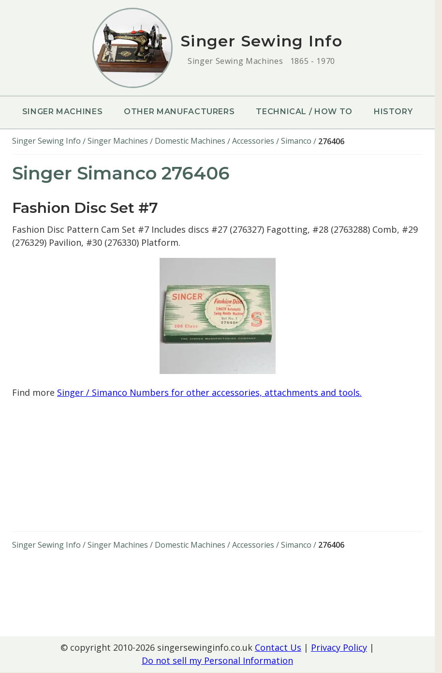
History (393, 111)
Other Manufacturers (179, 111)
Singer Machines (62, 111)
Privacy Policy (339, 647)
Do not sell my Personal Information (217, 660)
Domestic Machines (190, 140)
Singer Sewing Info (46, 140)
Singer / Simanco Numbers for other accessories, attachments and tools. (209, 392)
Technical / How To (304, 111)
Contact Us (278, 647)
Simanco (296, 140)
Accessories (253, 140)
